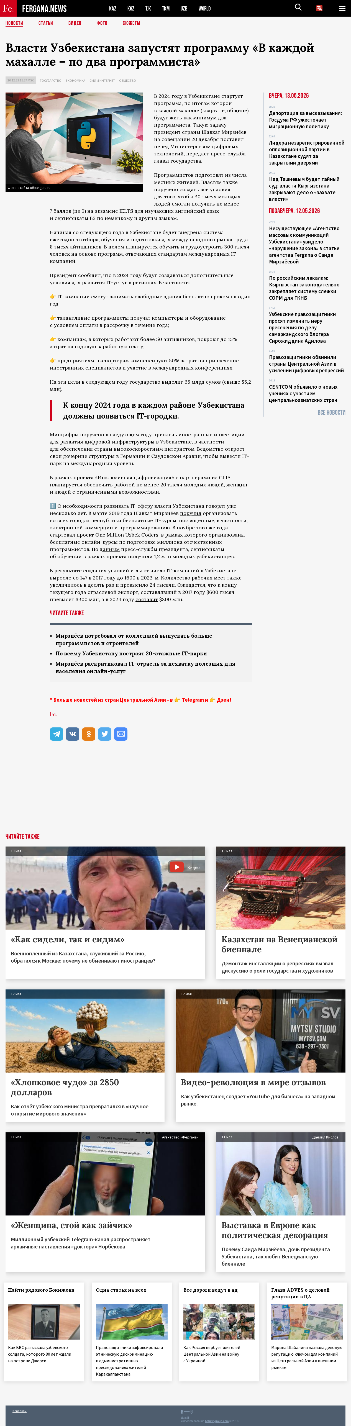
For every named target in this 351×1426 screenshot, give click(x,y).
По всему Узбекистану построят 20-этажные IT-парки (134, 653)
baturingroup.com (217, 1420)
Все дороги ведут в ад (212, 1290)
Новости (14, 23)
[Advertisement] (175, 792)
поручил (190, 513)
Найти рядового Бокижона (43, 1290)
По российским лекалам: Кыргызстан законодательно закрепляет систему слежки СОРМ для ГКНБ (304, 288)
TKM (167, 8)
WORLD (206, 8)
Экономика (75, 80)
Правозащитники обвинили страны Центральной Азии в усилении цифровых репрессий (306, 364)
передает (197, 153)
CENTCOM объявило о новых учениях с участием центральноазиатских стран (303, 393)
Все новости (331, 413)
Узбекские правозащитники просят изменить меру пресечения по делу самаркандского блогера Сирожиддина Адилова (302, 327)
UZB (185, 8)
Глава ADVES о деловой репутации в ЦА (302, 1293)
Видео (74, 23)
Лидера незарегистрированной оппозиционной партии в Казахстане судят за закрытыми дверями (307, 152)
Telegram (193, 699)
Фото (102, 23)
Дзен (223, 699)
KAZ (112, 8)
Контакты (19, 1410)
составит (146, 599)
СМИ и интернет (102, 80)
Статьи (46, 23)
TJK (149, 8)
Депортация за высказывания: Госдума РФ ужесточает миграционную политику (305, 120)
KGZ (131, 8)
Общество (127, 80)
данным (110, 549)
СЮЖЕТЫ (131, 23)
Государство (51, 80)
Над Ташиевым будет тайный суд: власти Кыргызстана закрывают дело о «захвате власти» (304, 189)
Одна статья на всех (123, 1290)
